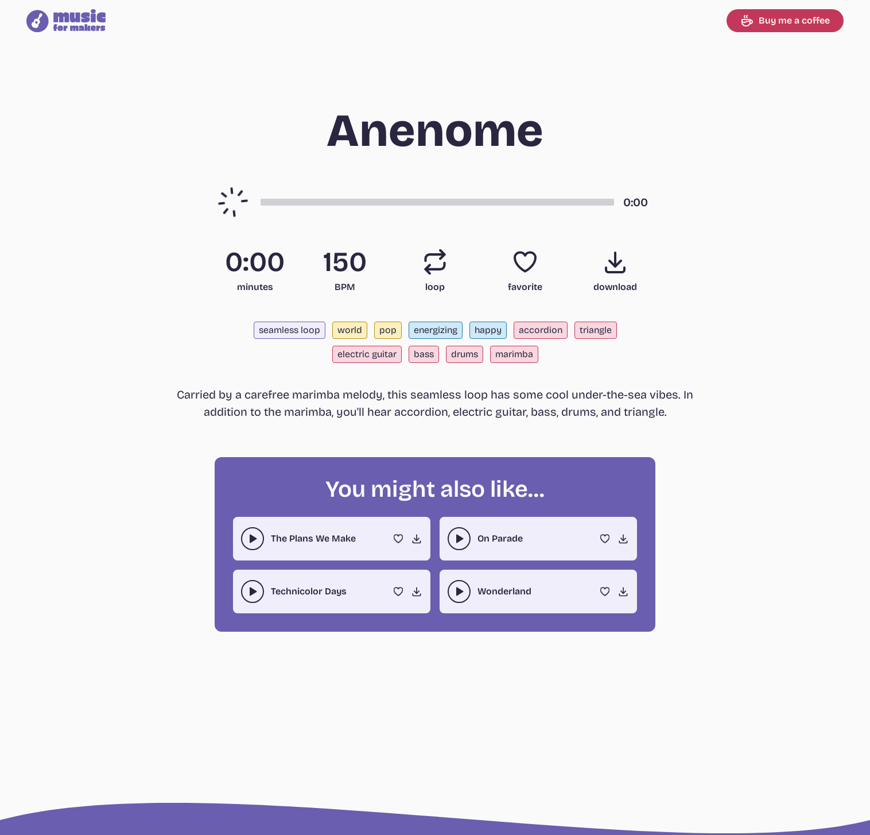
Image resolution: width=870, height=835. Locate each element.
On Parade (500, 538)
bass (424, 354)
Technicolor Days (309, 591)
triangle (596, 329)
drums (464, 354)
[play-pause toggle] (252, 538)
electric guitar (367, 354)
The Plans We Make (313, 538)
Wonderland (504, 591)
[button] (437, 202)
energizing (435, 329)
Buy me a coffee (785, 21)
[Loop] (435, 262)
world (349, 329)
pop (388, 329)
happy (488, 329)
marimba (514, 354)
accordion (540, 329)
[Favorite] (525, 262)
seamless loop (289, 329)
